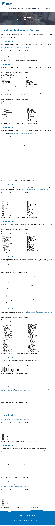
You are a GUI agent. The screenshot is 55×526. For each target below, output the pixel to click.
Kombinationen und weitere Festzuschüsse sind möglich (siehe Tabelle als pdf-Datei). (15, 47)
